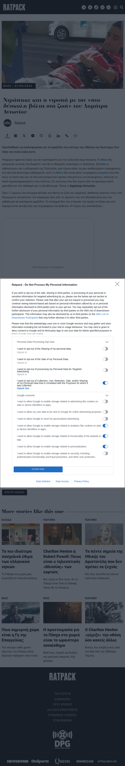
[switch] (105, 348)
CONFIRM (38, 469)
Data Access (62, 481)
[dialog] (62, 383)
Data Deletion (43, 481)
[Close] (118, 285)
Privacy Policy (81, 481)
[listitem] (62, 342)
